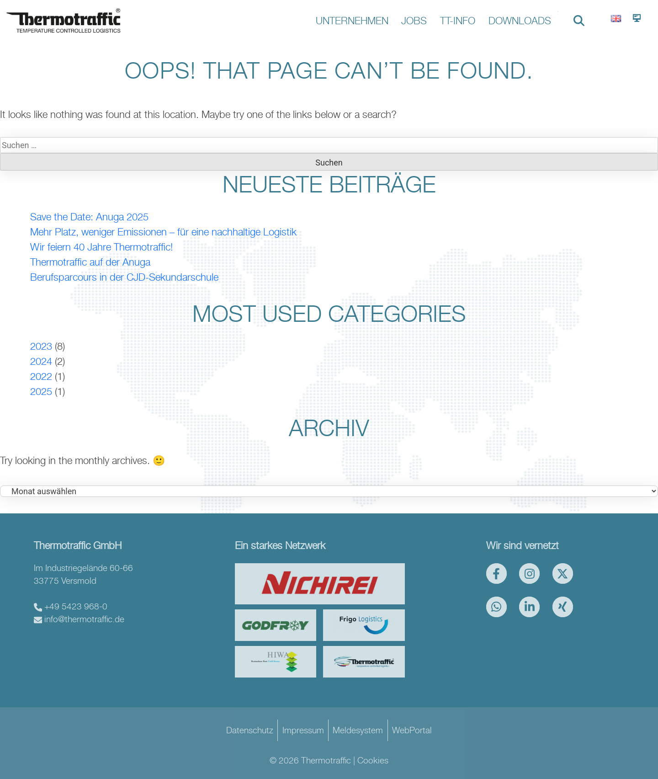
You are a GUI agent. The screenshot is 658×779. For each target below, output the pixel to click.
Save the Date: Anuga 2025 (89, 217)
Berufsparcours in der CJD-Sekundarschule (124, 277)
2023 (41, 346)
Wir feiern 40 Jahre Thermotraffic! (101, 247)
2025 (41, 391)
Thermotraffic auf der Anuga (90, 262)
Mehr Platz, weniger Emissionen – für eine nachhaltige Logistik (163, 232)
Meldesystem (358, 730)
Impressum (303, 730)
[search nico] (578, 19)
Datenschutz (249, 730)
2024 (41, 361)
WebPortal (412, 730)
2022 (41, 376)
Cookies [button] (372, 760)
